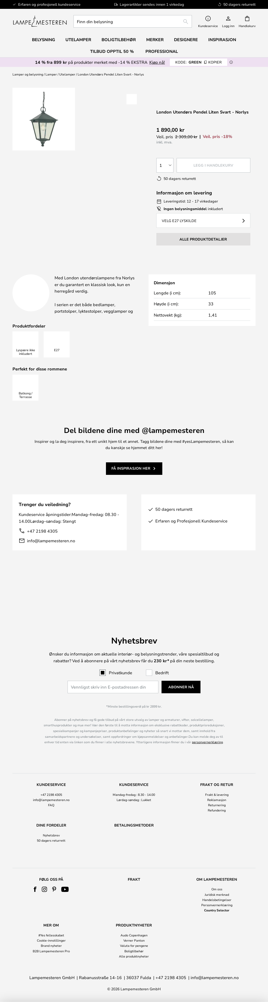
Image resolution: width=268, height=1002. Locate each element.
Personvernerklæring (216, 905)
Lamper (51, 74)
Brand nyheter (51, 945)
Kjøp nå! (157, 62)
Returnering (217, 782)
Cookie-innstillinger (51, 940)
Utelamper (67, 74)
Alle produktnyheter (134, 956)
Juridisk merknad (217, 894)
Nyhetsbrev (51, 813)
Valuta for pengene (134, 945)
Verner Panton (134, 940)
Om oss (216, 889)
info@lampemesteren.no (51, 553)
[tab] (47, 272)
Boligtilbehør (134, 951)
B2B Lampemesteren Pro (51, 951)
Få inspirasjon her (130, 481)
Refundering (217, 788)
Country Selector (216, 910)
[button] (131, 99)
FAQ (51, 782)
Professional (161, 51)
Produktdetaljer (120, 272)
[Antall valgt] (164, 165)
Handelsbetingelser (216, 900)
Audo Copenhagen (134, 935)
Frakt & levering (217, 772)
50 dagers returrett (51, 818)
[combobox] (133, 21)
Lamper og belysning (27, 74)
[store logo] (39, 21)
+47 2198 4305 (42, 544)
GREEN (198, 62)
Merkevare (185, 272)
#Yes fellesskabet (51, 935)
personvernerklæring (207, 719)
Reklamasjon (216, 777)
